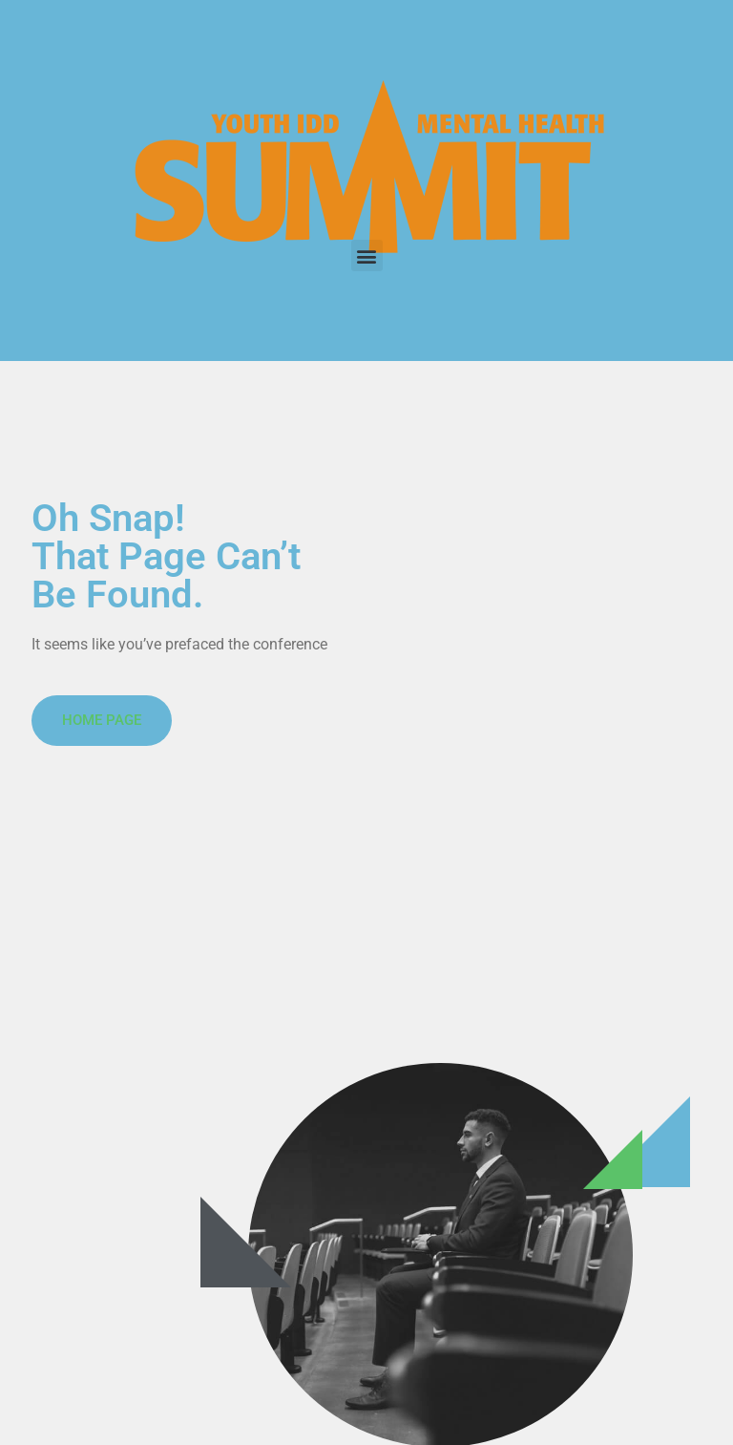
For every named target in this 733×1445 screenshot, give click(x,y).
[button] (367, 255)
